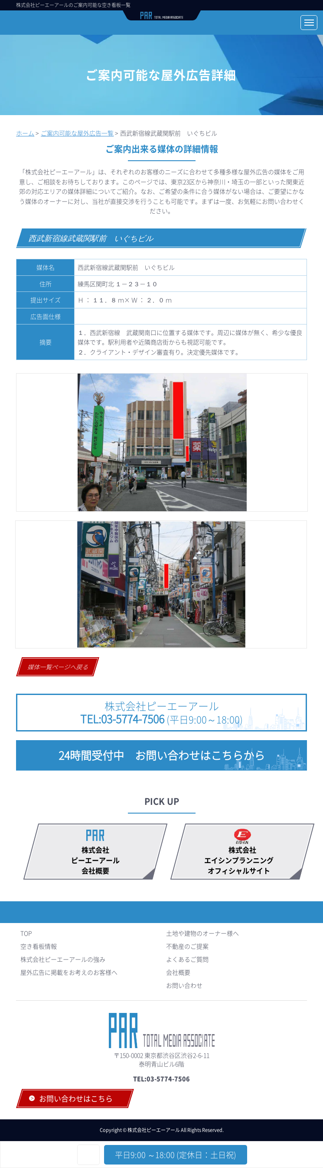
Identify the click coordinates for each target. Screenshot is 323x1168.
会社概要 (178, 972)
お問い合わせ (184, 985)
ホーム (25, 133)
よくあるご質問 (187, 959)
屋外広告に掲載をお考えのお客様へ (68, 972)
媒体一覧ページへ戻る (58, 666)
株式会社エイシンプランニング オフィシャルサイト (242, 860)
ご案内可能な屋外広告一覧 (77, 133)
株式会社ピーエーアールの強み (62, 959)
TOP (26, 933)
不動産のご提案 (187, 946)
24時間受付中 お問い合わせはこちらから (162, 755)
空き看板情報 (38, 946)
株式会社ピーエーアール (161, 712)
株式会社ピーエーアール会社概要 (95, 860)
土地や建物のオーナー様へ (202, 933)
